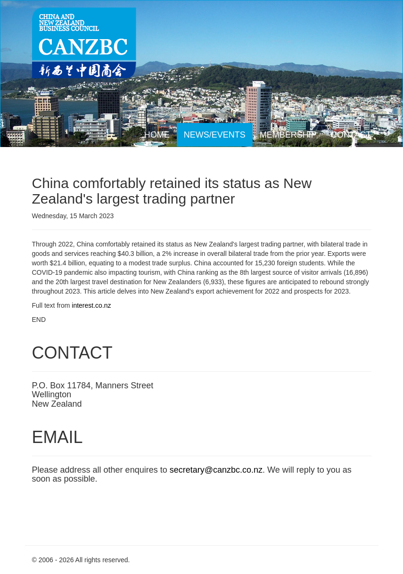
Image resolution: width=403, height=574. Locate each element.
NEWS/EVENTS (215, 134)
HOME (157, 134)
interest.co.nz (91, 305)
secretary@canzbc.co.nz (216, 470)
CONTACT (351, 134)
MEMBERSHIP (288, 134)
